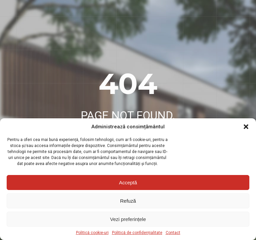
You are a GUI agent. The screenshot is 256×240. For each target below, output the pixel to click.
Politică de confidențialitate (137, 232)
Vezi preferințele (128, 219)
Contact (173, 232)
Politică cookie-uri (92, 232)
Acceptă (128, 182)
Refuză (128, 201)
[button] (246, 126)
